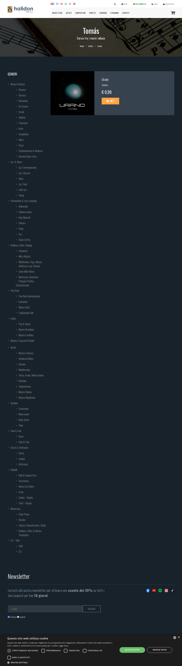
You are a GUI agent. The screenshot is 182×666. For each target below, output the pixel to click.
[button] (61, 662)
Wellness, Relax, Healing (21, 245)
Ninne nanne (24, 414)
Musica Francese (26, 353)
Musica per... (16, 509)
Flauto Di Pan (24, 240)
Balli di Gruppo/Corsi (28, 475)
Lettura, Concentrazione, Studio (32, 525)
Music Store (57, 12)
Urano (105, 79)
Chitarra (22, 223)
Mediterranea (24, 370)
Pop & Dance (24, 324)
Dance (21, 453)
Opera (21, 140)
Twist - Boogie (25, 503)
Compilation (24, 134)
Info (110, 101)
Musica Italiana (25, 392)
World (13, 347)
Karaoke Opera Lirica (28, 156)
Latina (13, 318)
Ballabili (14, 470)
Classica (22, 90)
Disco (21, 436)
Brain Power (24, 514)
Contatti (125, 12)
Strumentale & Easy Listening (24, 201)
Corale (21, 112)
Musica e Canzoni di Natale (22, 341)
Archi (21, 128)
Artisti (69, 12)
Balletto (22, 117)
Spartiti (92, 12)
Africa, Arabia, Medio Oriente (31, 375)
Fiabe (21, 425)
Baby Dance (24, 420)
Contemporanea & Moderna (31, 151)
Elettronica (23, 464)
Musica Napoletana (27, 397)
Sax (20, 234)
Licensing (103, 12)
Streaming (114, 12)
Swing (21, 195)
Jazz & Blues (16, 162)
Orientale (22, 381)
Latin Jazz (23, 190)
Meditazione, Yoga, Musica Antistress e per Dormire (30, 264)
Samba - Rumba (26, 497)
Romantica (23, 101)
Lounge (22, 459)
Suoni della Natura (26, 271)
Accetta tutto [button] (132, 650)
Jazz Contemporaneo (28, 167)
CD (20, 551)
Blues (21, 178)
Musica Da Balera (26, 486)
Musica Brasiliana (26, 329)
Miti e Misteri (24, 256)
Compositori (80, 12)
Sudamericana (25, 386)
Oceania (22, 364)
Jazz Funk (23, 184)
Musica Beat (24, 307)
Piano (21, 228)
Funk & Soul (16, 431)
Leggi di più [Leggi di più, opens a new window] (63, 646)
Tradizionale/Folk (26, 313)
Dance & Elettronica (19, 447)
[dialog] (91, 650)
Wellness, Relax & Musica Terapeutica (30, 533)
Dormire (22, 520)
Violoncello (23, 206)
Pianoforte (23, 123)
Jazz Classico (24, 173)
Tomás (105, 85)
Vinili (21, 546)
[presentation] (30, 630)
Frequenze (23, 251)
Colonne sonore (25, 212)
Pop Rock (15, 290)
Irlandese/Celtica (26, 358)
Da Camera (23, 106)
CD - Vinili (15, 540)
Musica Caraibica (26, 335)
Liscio (21, 492)
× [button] (179, 637)
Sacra (21, 145)
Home (82, 46)
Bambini (14, 403)
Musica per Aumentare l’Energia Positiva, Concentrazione (27, 281)
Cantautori (23, 302)
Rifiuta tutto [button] (160, 650)
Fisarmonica (24, 481)
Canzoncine (23, 409)
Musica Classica (18, 84)
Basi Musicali (24, 217)
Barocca (22, 95)
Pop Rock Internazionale (29, 296)
